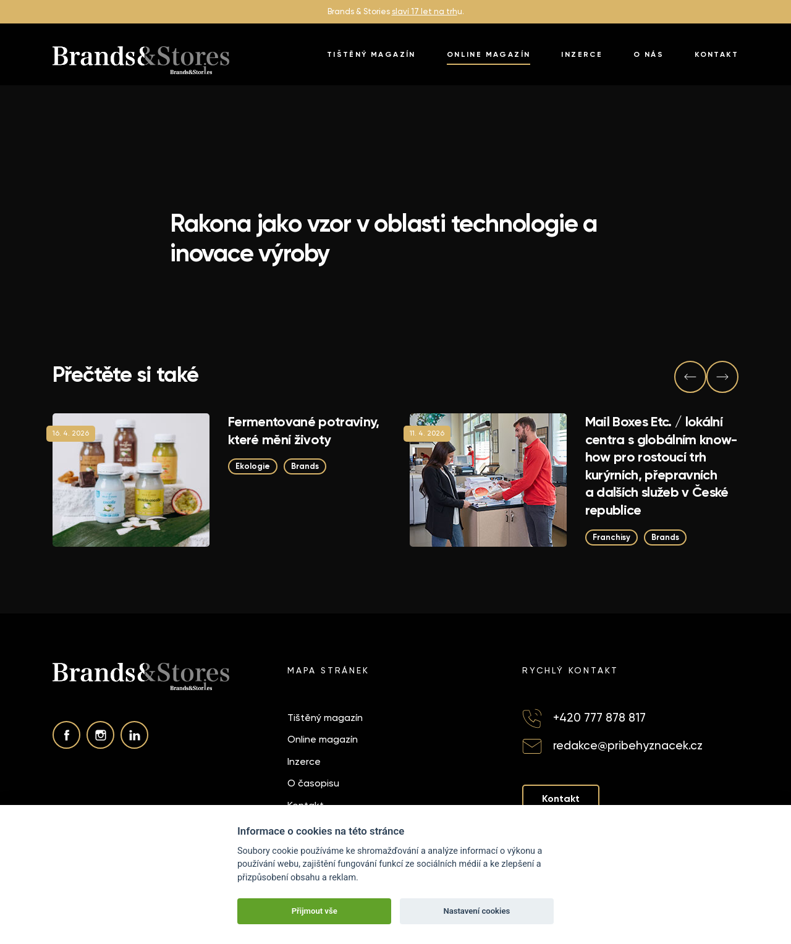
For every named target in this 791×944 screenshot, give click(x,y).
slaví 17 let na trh (424, 11)
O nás (648, 54)
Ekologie (252, 466)
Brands (305, 466)
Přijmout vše (314, 911)
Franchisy (611, 537)
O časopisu (313, 783)
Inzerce (582, 54)
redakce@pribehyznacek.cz (628, 745)
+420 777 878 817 (599, 717)
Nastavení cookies (476, 911)
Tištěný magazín (371, 54)
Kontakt (716, 54)
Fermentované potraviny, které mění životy (303, 430)
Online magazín (489, 54)
